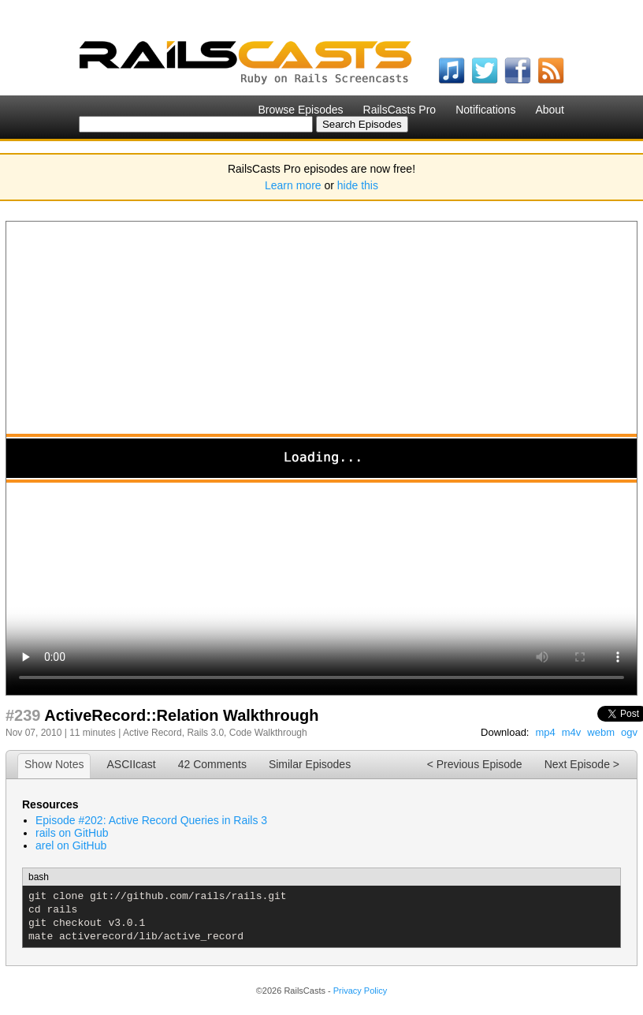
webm (601, 732)
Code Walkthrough (268, 732)
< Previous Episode (474, 764)
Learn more (293, 185)
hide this (357, 185)
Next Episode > (582, 764)
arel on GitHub (70, 845)
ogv (629, 732)
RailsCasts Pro (400, 109)
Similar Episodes (310, 764)
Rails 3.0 (205, 732)
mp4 (545, 732)
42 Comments (212, 764)
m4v (572, 732)
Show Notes (54, 764)
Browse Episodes (300, 109)
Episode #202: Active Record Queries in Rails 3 (151, 820)
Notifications (485, 109)
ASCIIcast (130, 764)
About (549, 109)
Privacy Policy (360, 990)
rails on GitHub (72, 833)
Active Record (152, 732)
